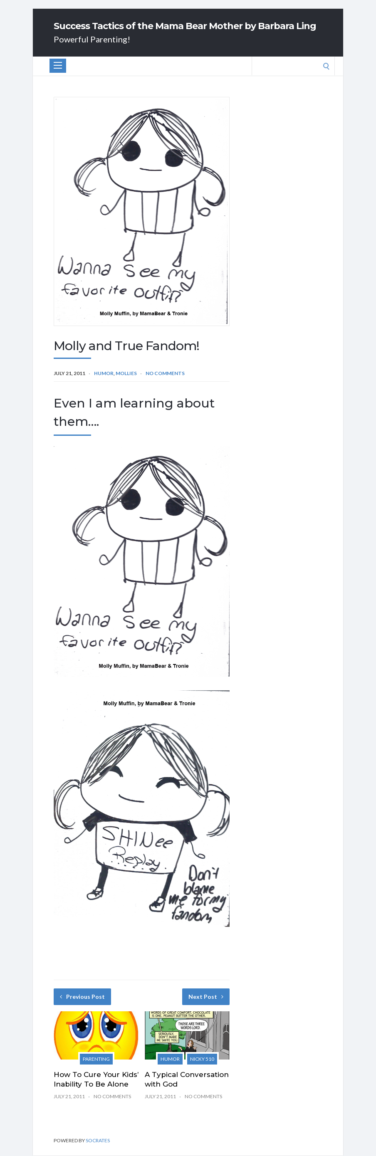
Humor (104, 373)
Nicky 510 (202, 1059)
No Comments (165, 373)
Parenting (96, 1059)
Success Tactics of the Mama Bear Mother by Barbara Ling (185, 26)
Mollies (126, 373)
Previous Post (82, 996)
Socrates (98, 1140)
